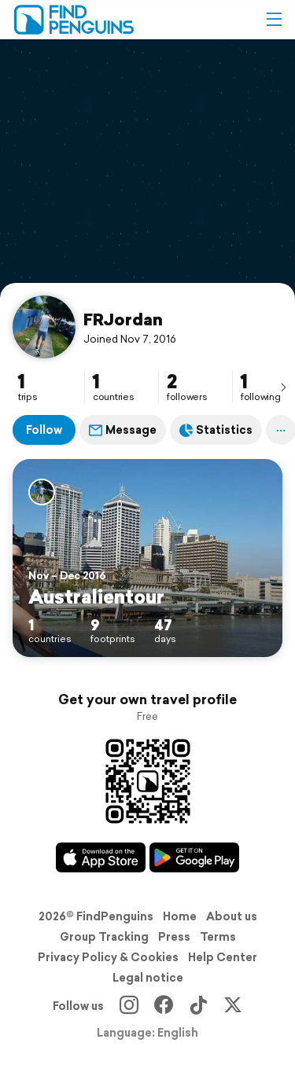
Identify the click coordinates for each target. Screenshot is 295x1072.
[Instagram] (129, 1006)
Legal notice (147, 978)
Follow (44, 430)
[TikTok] (198, 1006)
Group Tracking (104, 937)
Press (174, 937)
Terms (218, 937)
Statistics (216, 430)
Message (123, 430)
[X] (232, 1006)
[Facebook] (163, 1006)
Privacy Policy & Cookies (108, 957)
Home (180, 916)
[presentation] (283, 387)
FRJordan (123, 319)
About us (231, 916)
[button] (274, 19)
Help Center (222, 957)
